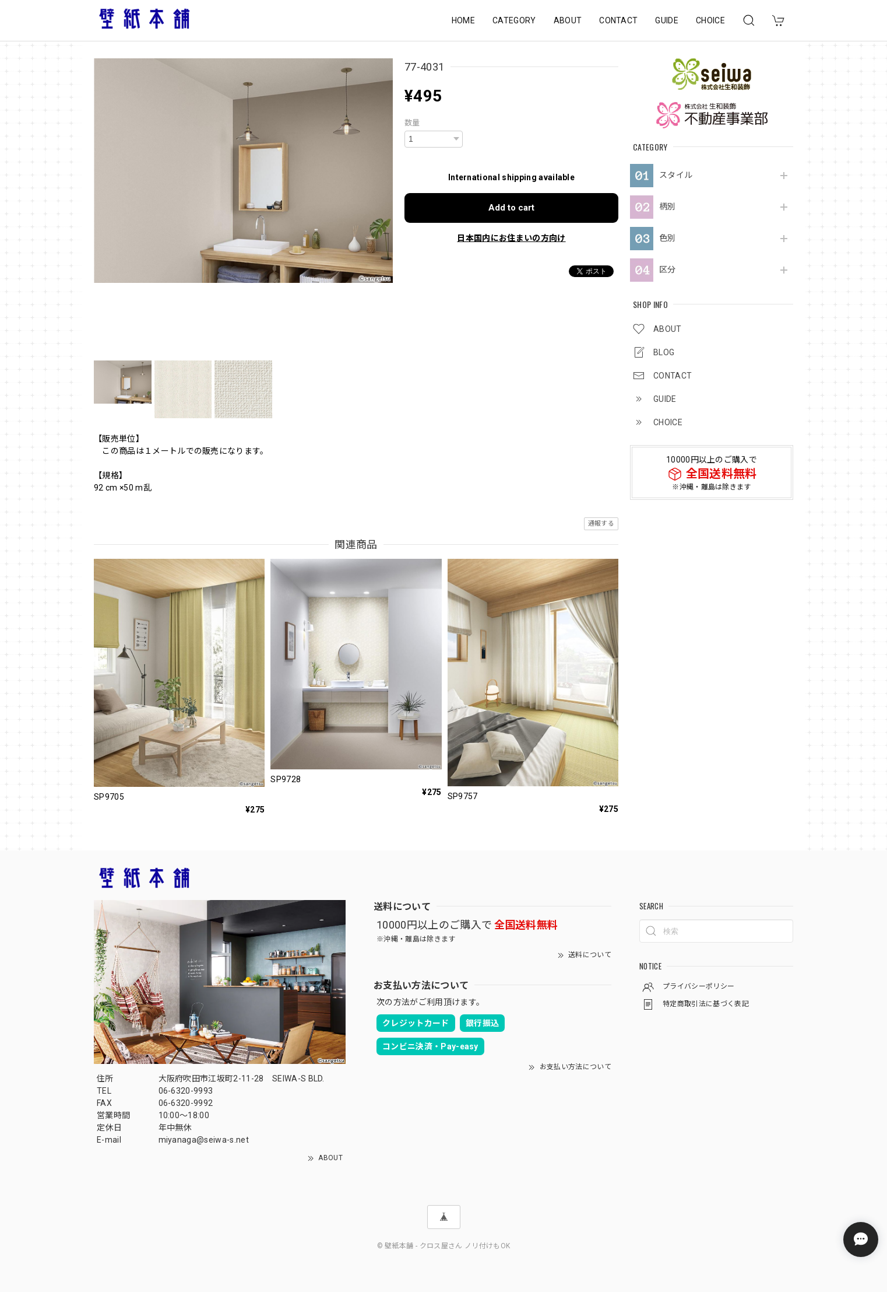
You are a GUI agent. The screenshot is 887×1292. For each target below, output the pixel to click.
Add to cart (511, 207)
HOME (463, 20)
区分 (667, 269)
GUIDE (666, 20)
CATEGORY (514, 20)
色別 (667, 238)
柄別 (667, 206)
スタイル (675, 175)
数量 (412, 122)
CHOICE (710, 20)
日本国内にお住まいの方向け (511, 238)
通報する (601, 523)
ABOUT (568, 20)
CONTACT (618, 20)
